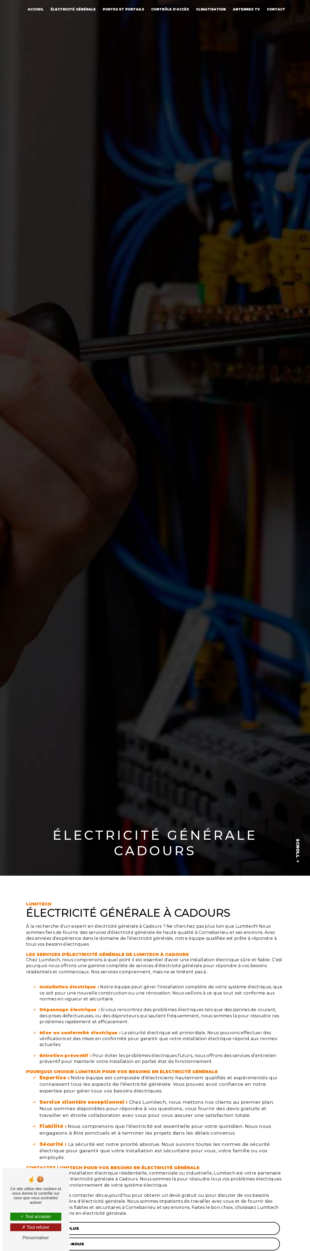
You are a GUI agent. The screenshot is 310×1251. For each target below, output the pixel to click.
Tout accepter (35, 1216)
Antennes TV (246, 9)
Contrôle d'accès (170, 9)
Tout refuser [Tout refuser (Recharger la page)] (35, 1227)
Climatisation (211, 9)
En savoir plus (55, 1228)
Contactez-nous (57, 1244)
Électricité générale (73, 9)
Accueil (36, 9)
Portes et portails (123, 9)
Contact (276, 9)
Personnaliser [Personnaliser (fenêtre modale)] (36, 1237)
